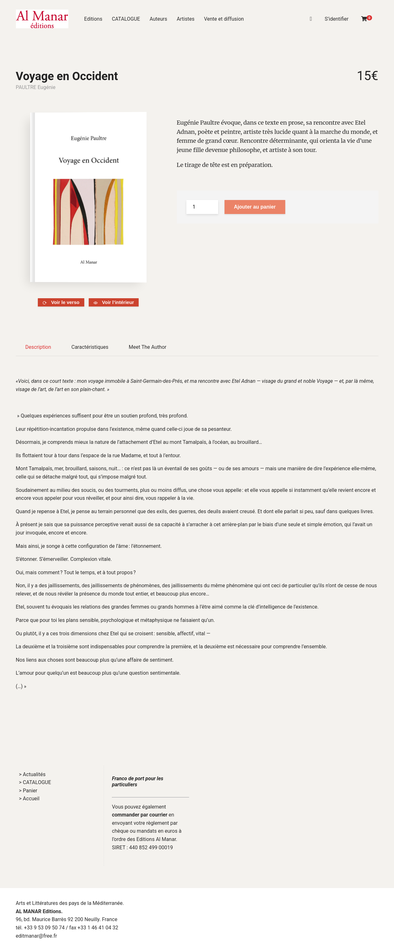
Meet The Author (147, 347)
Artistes (186, 19)
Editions (93, 19)
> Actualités (32, 774)
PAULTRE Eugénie (36, 87)
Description (38, 347)
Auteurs (158, 19)
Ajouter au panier (255, 207)
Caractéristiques (89, 347)
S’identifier (337, 19)
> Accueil (29, 799)
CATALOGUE (126, 19)
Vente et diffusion (224, 19)
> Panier (28, 791)
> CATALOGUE (35, 782)
